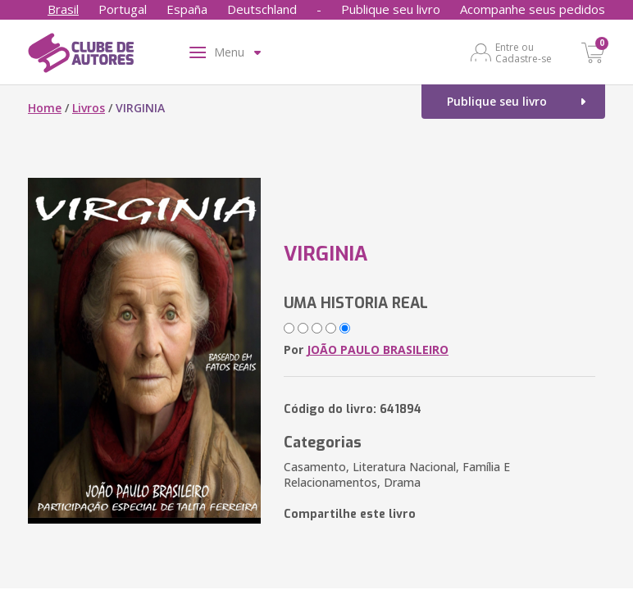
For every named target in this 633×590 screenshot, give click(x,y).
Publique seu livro (390, 9)
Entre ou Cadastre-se (523, 52)
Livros (88, 108)
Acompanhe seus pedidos (532, 9)
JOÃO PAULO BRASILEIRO (378, 349)
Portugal (122, 9)
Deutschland (262, 9)
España (186, 9)
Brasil (63, 9)
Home (44, 108)
